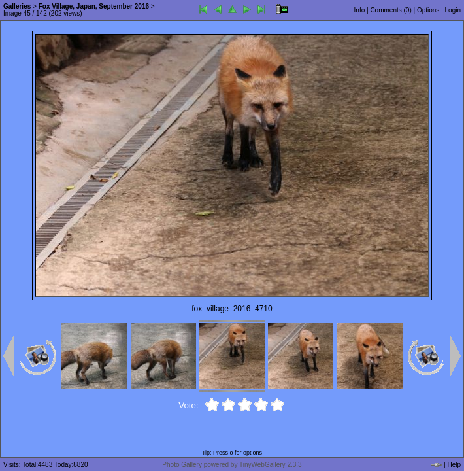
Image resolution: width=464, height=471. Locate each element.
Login (453, 10)
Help (454, 464)
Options (428, 10)
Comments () (390, 10)
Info (359, 10)
